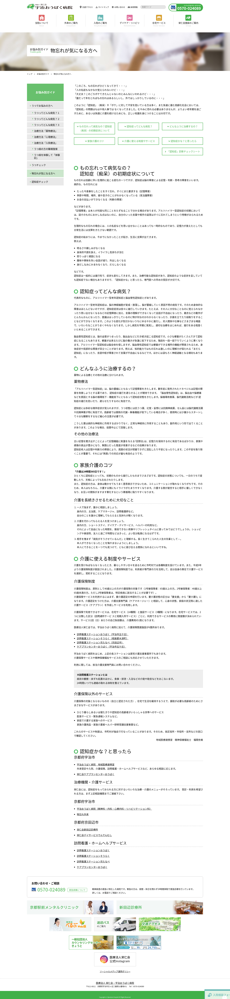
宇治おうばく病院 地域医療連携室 (95, 760)
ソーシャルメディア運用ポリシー (115, 967)
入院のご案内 (100, 24)
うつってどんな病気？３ (47, 125)
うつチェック (39, 165)
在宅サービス (159, 24)
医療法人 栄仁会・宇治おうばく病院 (115, 978)
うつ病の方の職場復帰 (46, 149)
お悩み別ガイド (43, 74)
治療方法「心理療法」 (46, 137)
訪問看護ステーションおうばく (93, 846)
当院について (41, 24)
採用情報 (131, 7)
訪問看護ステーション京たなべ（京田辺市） (100, 638)
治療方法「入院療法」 (46, 143)
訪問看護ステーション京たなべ (93, 857)
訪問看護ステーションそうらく (93, 851)
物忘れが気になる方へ (43, 173)
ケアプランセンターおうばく (92, 862)
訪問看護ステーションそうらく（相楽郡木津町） (102, 634)
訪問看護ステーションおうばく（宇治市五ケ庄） (102, 629)
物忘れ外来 (83, 809)
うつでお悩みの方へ (42, 105)
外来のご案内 (71, 24)
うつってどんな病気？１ (47, 113)
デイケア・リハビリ (129, 24)
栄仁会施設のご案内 (188, 24)
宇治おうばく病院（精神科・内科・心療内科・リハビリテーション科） (114, 804)
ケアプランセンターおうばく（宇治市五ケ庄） (101, 642)
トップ (29, 74)
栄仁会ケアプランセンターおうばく (95, 769)
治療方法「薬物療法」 (46, 131)
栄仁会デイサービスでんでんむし (94, 830)
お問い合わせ (117, 7)
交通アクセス (85, 7)
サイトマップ (101, 7)
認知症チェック (40, 181)
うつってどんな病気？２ (47, 119)
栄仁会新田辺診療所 (87, 825)
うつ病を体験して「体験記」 (47, 156)
